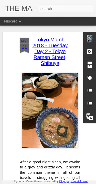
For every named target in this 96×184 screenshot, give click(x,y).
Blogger (64, 181)
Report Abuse (79, 181)
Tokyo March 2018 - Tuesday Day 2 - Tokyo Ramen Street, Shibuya (50, 28)
